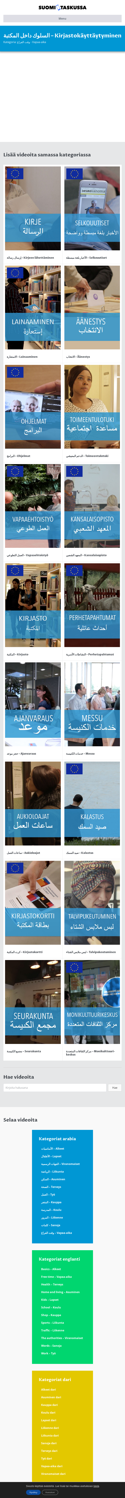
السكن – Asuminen (53, 1179)
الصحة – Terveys (51, 1187)
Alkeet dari (48, 1389)
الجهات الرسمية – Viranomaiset (60, 1164)
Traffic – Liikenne (52, 1330)
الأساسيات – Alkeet (52, 1148)
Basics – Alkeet (51, 1269)
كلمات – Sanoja (50, 1225)
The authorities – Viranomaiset (62, 1338)
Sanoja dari (49, 1443)
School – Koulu (51, 1307)
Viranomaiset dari (53, 1474)
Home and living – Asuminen (60, 1292)
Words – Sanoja (51, 1346)
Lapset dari (48, 1420)
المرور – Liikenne (52, 1217)
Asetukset (50, 1492)
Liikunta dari (50, 1435)
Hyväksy (33, 1492)
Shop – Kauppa (51, 1315)
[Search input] (54, 1088)
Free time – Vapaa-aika (56, 1277)
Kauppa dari (49, 1405)
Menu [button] (62, 18)
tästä (96, 1486)
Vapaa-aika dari (51, 1466)
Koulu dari (48, 1412)
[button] (115, 1087)
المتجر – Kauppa (51, 1202)
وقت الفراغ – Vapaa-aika (56, 1233)
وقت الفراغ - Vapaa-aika (31, 42)
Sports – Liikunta (52, 1323)
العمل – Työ (48, 1194)
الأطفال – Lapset (51, 1156)
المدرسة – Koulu (51, 1210)
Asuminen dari (51, 1397)
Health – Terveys (52, 1284)
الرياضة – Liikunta (52, 1171)
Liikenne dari (50, 1428)
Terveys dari (49, 1451)
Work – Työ (48, 1353)
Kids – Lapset (50, 1300)
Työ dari (46, 1458)
